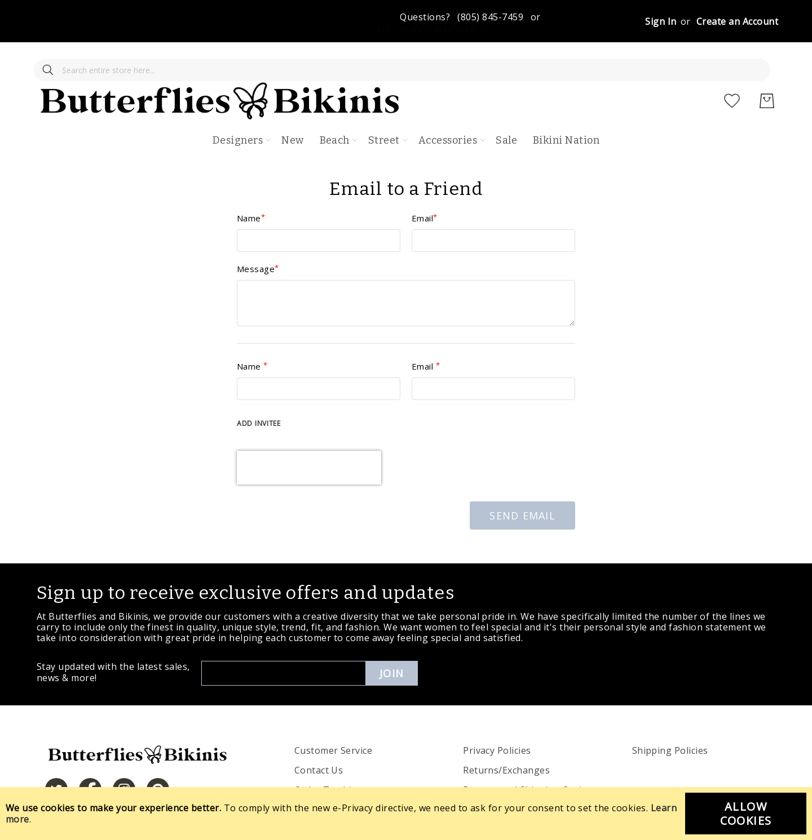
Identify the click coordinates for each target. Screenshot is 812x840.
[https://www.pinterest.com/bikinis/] (158, 756)
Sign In (660, 21)
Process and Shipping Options (530, 756)
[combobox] (113, 67)
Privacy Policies (497, 717)
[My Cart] (767, 67)
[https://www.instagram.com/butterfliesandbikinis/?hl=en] (124, 756)
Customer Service (333, 717)
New (292, 107)
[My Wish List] (732, 67)
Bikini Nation (566, 107)
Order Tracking (328, 756)
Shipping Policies (670, 717)
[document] (406, 813)
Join (391, 640)
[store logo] (414, 67)
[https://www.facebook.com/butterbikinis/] (90, 756)
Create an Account (737, 21)
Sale (506, 107)
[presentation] (309, 434)
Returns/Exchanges (506, 737)
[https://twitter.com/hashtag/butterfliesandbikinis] (56, 756)
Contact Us (318, 737)
